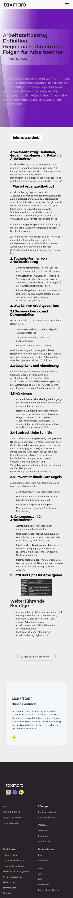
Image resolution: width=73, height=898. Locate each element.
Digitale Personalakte (13, 860)
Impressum (43, 884)
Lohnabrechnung (11, 855)
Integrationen (44, 836)
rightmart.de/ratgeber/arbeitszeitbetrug (30, 471)
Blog (40, 868)
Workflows (43, 830)
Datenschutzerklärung (49, 890)
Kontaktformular (11, 823)
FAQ (40, 879)
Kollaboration (44, 841)
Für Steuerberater (46, 817)
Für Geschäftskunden (48, 812)
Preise (41, 855)
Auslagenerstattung (12, 877)
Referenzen (43, 860)
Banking (7, 893)
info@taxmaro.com (12, 817)
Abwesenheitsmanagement (16, 871)
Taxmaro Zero (9, 887)
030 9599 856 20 (12, 812)
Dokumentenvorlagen (13, 866)
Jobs (40, 873)
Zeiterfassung (9, 882)
